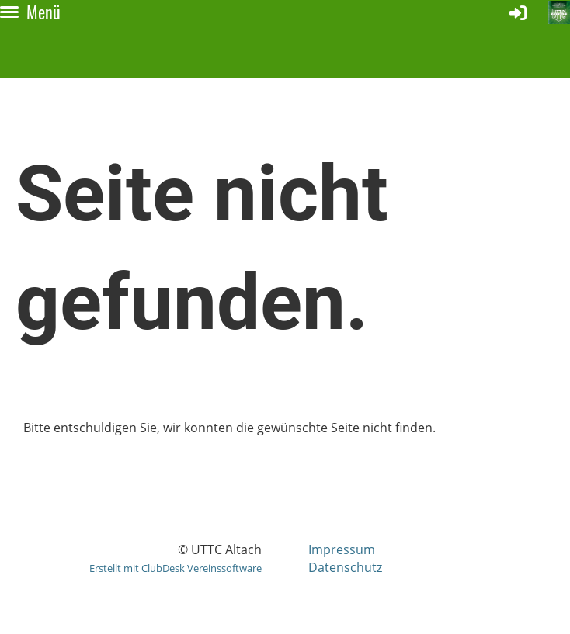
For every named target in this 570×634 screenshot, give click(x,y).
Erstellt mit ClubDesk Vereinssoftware (175, 568)
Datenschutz (345, 567)
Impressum (341, 549)
